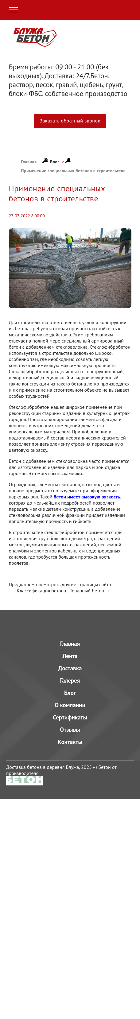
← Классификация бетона (38, 590)
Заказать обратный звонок (70, 121)
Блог (54, 162)
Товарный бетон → (90, 590)
